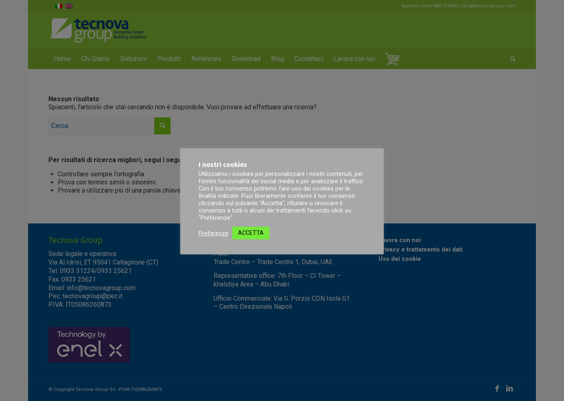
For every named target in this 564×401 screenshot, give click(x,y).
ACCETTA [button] (251, 233)
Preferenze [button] (213, 233)
